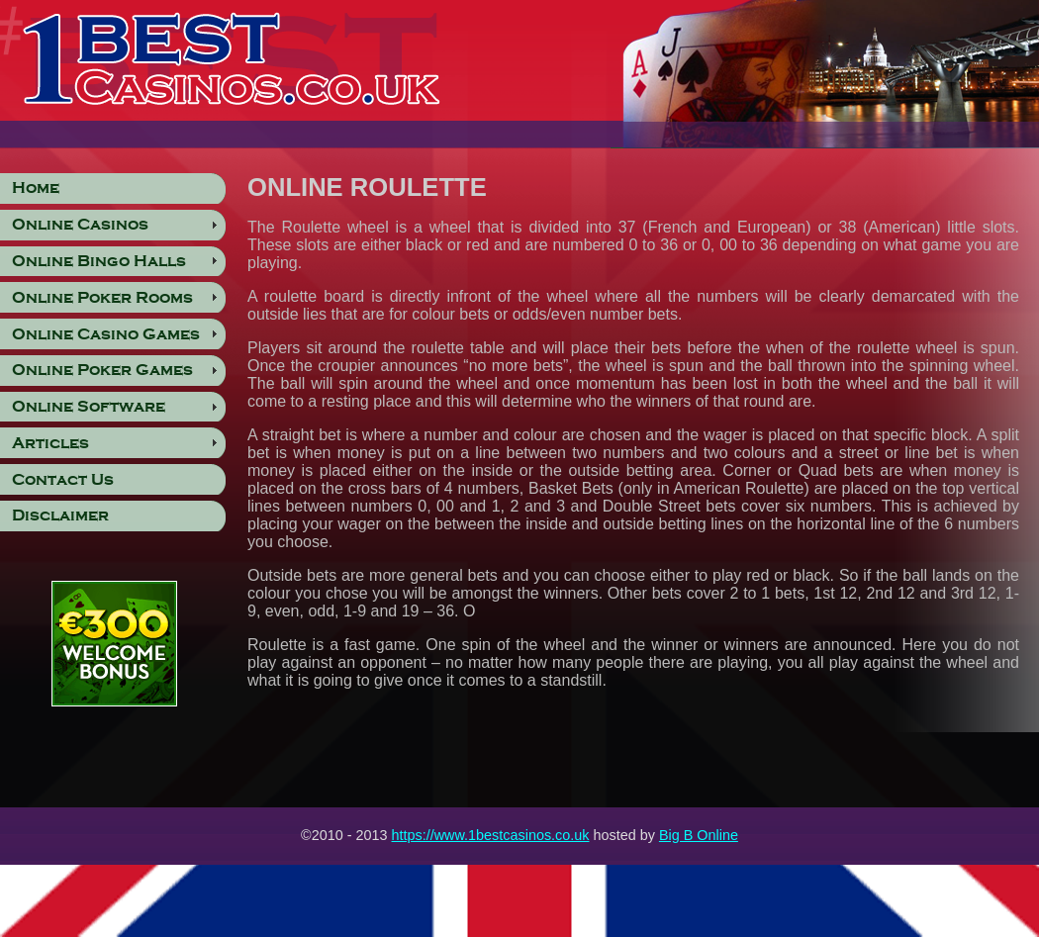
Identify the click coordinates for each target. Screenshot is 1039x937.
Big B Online (698, 835)
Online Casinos (80, 225)
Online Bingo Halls (99, 261)
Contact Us (63, 480)
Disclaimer (60, 515)
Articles (50, 443)
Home (35, 188)
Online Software (88, 407)
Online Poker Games (102, 370)
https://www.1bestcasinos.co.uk (491, 835)
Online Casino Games (106, 334)
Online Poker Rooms (102, 298)
